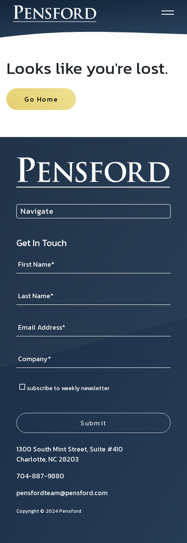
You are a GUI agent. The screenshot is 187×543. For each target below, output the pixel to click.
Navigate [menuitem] (37, 211)
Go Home (41, 99)
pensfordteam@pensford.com (62, 493)
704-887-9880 (40, 476)
